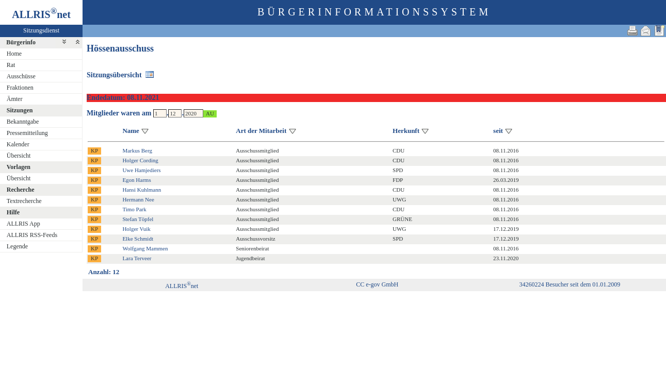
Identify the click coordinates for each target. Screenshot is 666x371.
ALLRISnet (181, 286)
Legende (17, 246)
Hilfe (13, 212)
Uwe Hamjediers (141, 170)
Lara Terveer (136, 258)
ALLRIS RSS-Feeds (32, 235)
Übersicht (19, 155)
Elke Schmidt (137, 238)
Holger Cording (140, 160)
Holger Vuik (136, 229)
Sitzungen (20, 110)
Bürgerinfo (21, 42)
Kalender (18, 144)
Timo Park (134, 209)
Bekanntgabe (23, 121)
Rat (11, 65)
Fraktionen (20, 87)
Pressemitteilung (27, 133)
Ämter (15, 99)
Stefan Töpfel (137, 219)
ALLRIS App (23, 223)
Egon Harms (136, 180)
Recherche (21, 189)
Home (14, 53)
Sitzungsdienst (41, 30)
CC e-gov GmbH (377, 284)
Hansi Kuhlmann (141, 190)
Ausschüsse (21, 76)
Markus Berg (137, 150)
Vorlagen (18, 167)
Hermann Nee (138, 199)
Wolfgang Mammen (145, 248)
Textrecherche (24, 201)
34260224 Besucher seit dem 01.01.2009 (569, 284)
